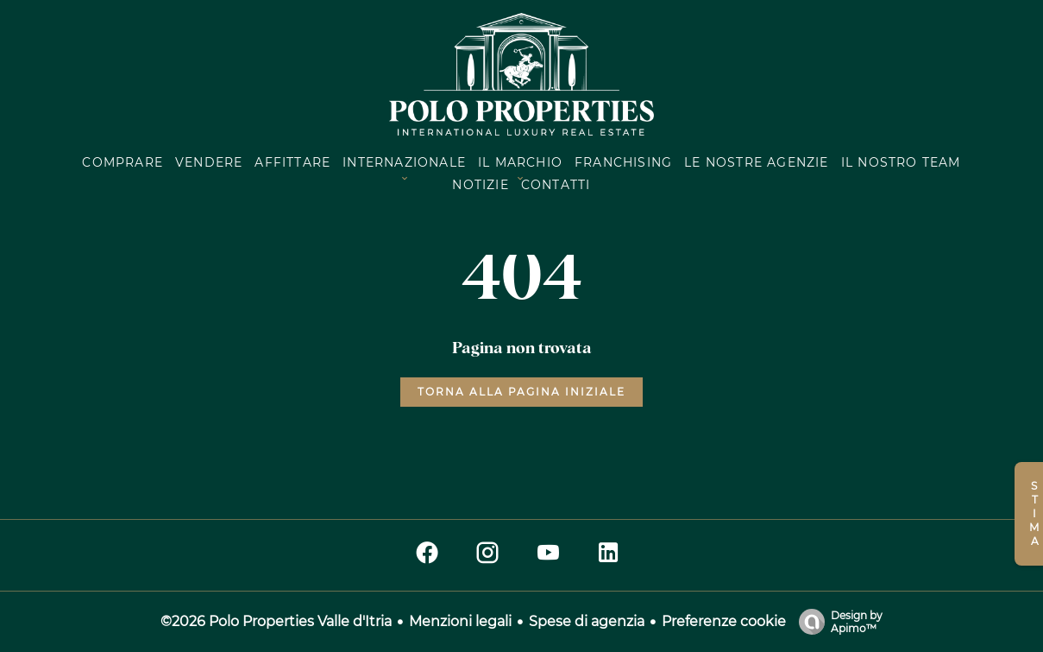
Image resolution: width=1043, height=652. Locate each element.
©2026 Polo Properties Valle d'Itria (276, 621)
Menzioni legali (460, 621)
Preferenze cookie (724, 621)
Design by (836, 622)
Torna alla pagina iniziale (521, 391)
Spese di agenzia (586, 621)
